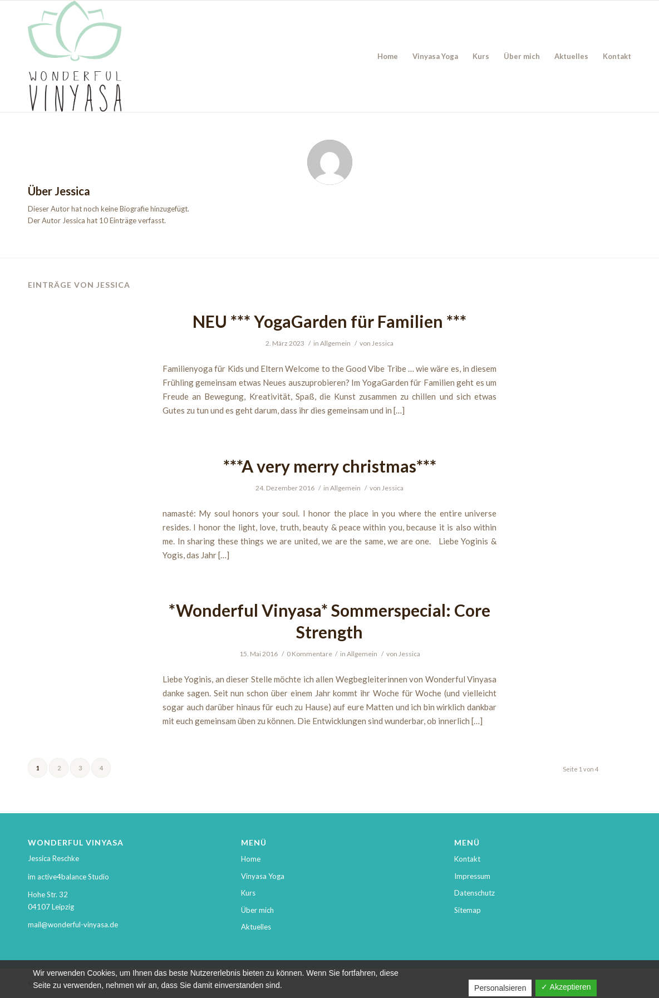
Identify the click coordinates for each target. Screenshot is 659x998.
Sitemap (467, 910)
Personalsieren (500, 988)
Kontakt (467, 858)
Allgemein (335, 343)
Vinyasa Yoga (262, 876)
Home (250, 858)
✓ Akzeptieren (566, 986)
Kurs (248, 892)
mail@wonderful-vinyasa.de (73, 924)
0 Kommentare (309, 654)
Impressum (472, 876)
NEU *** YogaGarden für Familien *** (329, 321)
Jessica (383, 343)
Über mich (257, 910)
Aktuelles (256, 926)
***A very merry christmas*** (329, 466)
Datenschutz (474, 892)
